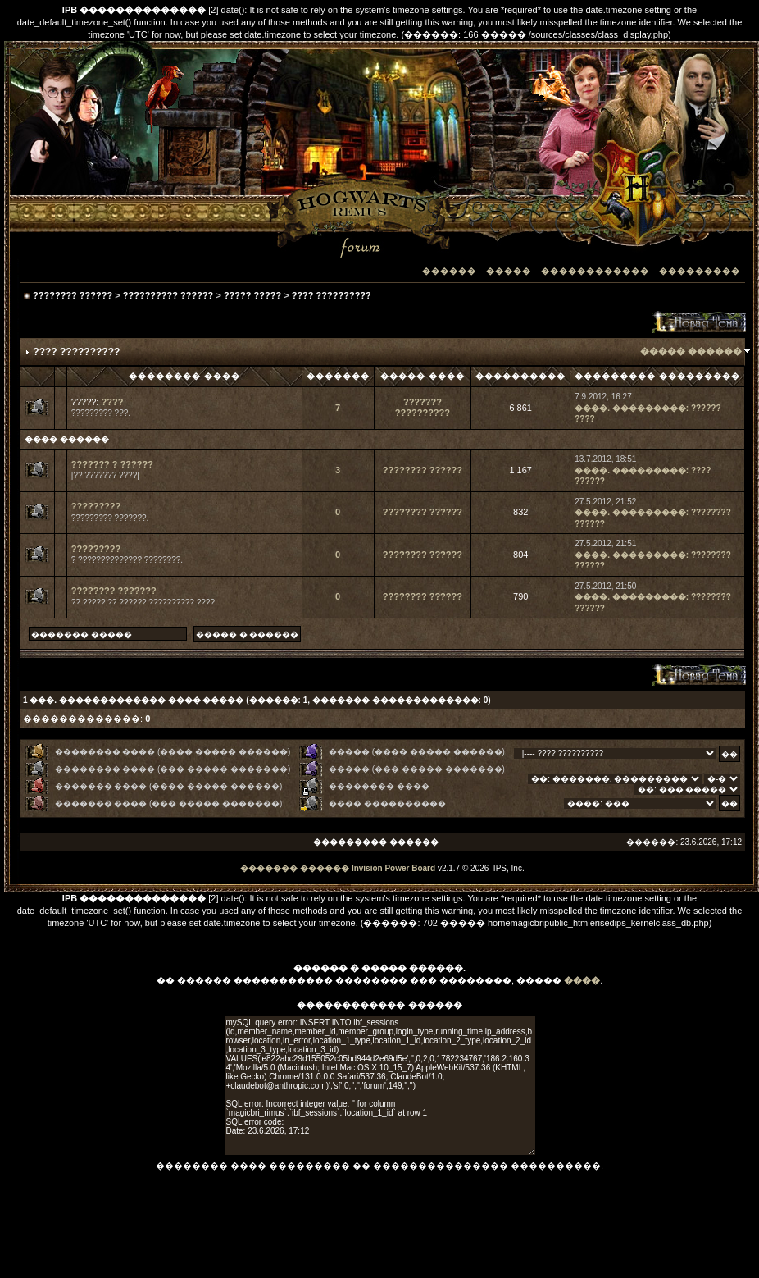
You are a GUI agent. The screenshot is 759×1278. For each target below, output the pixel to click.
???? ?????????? (331, 295)
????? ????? (252, 295)
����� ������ (691, 351)
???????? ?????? (72, 295)
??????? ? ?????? (112, 464)
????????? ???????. (110, 518)
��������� (699, 271)
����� (508, 271)
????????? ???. (100, 413)
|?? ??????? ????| (105, 475)
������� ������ (294, 868)
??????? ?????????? (422, 407)
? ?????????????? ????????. (127, 559)
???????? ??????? (114, 591)
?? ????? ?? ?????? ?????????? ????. (144, 602)
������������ (595, 271)
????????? (95, 506)
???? (112, 402)
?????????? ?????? (168, 295)
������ (449, 271)
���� (582, 980)
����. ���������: (632, 408)
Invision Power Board (393, 868)
